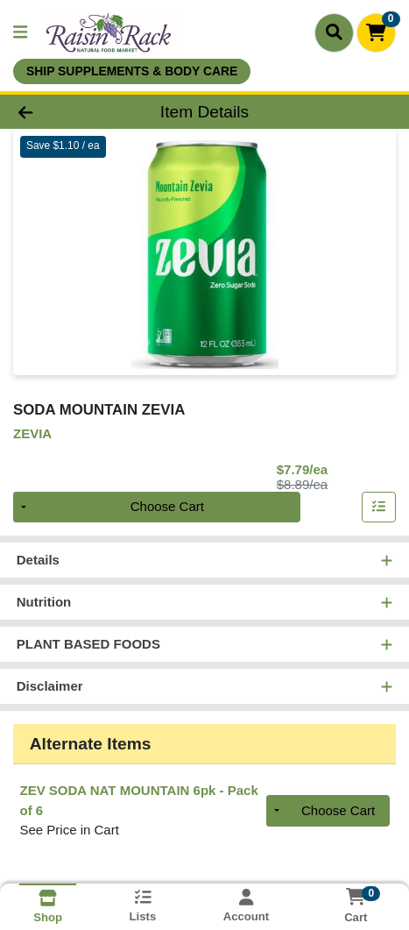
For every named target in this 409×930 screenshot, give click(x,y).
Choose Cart (167, 507)
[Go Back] (61, 112)
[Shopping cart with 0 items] (376, 33)
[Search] (334, 32)
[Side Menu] (20, 33)
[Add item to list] (379, 507)
